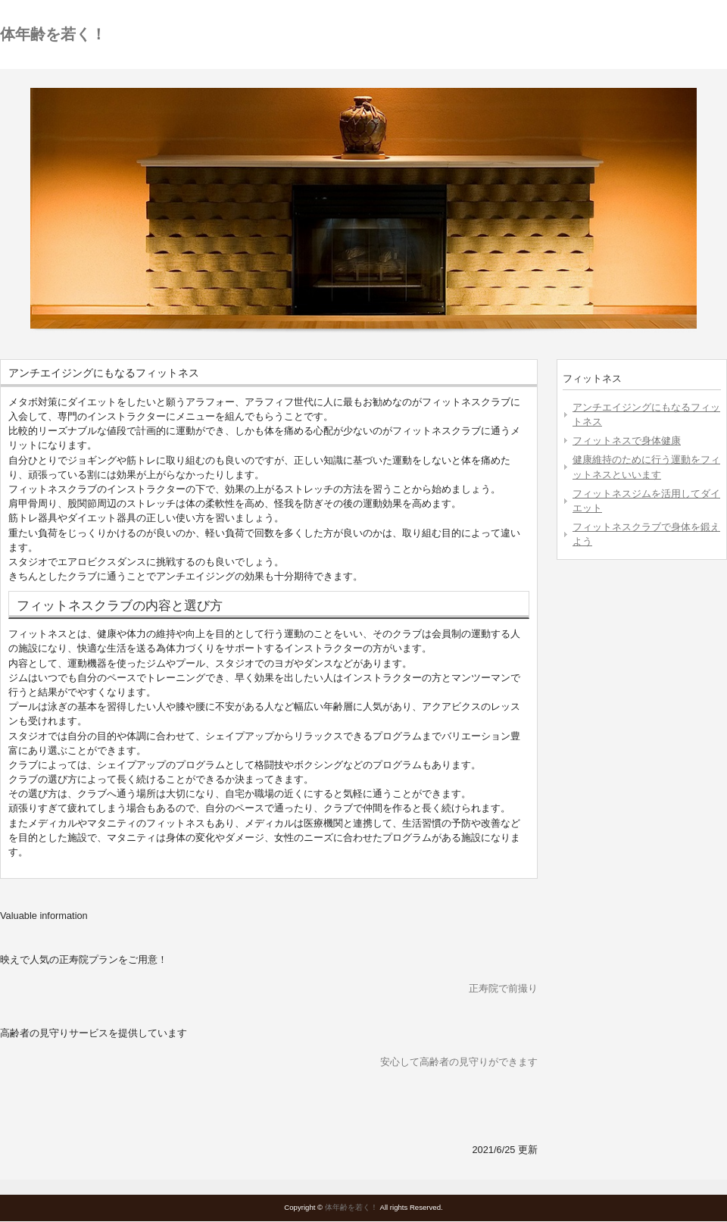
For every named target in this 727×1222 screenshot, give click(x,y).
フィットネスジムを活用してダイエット (646, 501)
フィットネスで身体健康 (627, 440)
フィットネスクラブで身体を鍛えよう (646, 534)
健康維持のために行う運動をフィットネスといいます (646, 467)
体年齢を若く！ (53, 33)
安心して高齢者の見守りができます (459, 1061)
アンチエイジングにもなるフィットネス (646, 414)
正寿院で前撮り (503, 988)
